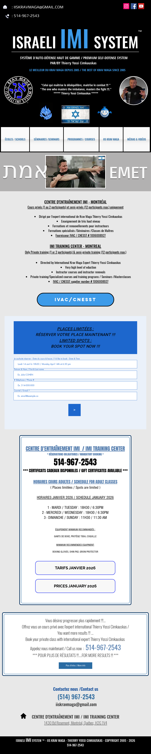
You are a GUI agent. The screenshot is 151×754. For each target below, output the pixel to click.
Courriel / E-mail (21, 391)
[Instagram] (126, 6)
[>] (74, 410)
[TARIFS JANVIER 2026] (75, 568)
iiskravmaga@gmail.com (76, 704)
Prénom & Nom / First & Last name (29, 369)
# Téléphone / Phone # (24, 380)
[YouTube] (141, 6)
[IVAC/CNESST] (75, 299)
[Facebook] (134, 6)
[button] (15, 139)
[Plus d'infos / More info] (75, 665)
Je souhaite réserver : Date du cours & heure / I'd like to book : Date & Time (47, 359)
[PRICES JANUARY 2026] (75, 586)
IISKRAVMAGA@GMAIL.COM (38, 7)
